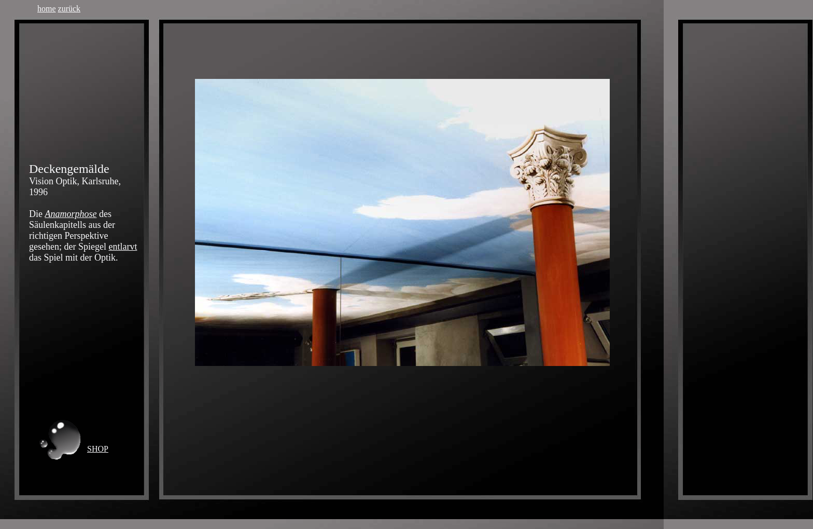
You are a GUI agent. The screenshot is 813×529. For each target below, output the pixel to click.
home (46, 8)
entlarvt (122, 246)
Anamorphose (71, 214)
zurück (69, 8)
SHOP (97, 448)
